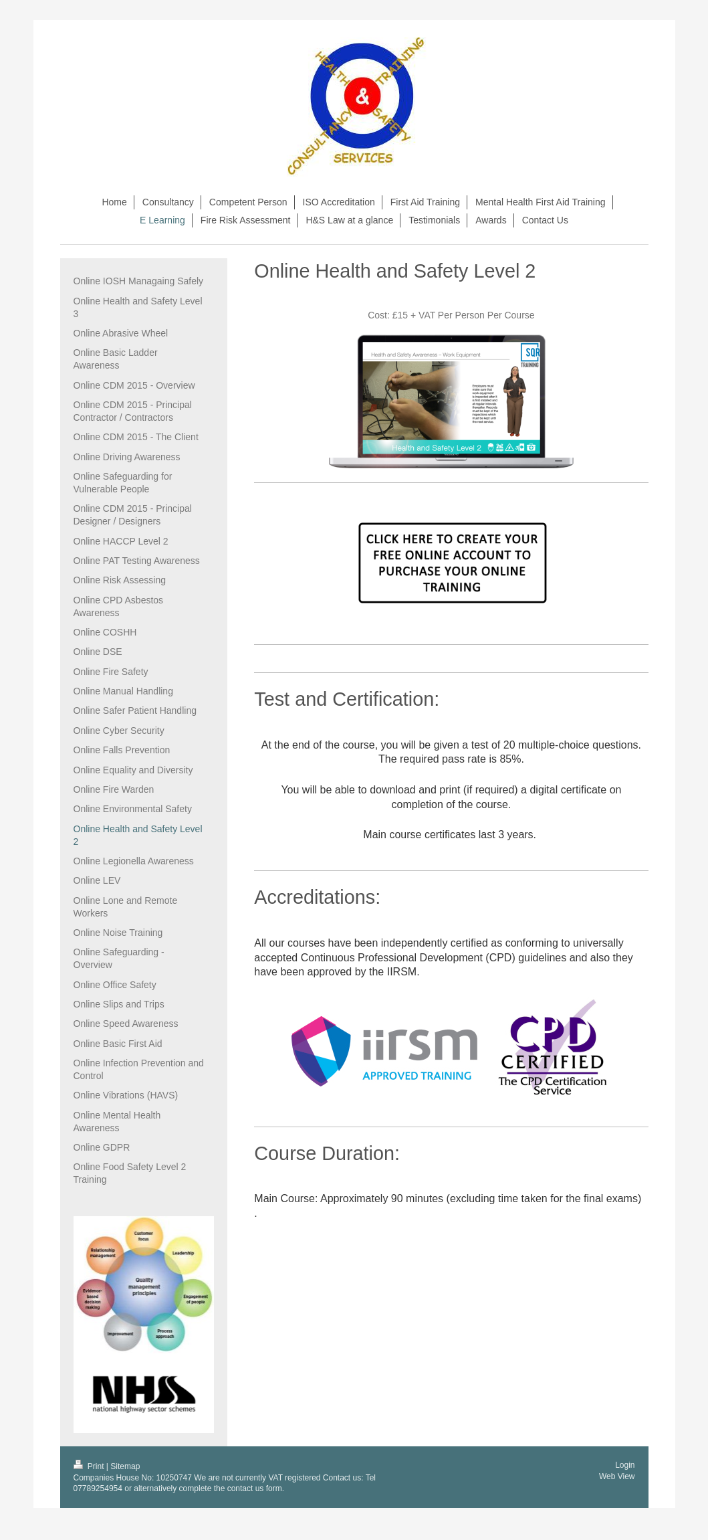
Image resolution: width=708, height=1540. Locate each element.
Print (90, 1466)
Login (624, 1465)
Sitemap (125, 1466)
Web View (617, 1476)
